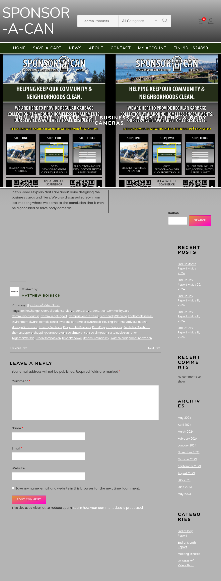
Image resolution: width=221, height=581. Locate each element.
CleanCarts (80, 311)
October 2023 (187, 459)
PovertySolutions (50, 327)
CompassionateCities (83, 316)
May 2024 (184, 418)
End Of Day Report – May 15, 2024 (189, 316)
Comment (21, 381)
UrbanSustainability (96, 338)
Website (18, 468)
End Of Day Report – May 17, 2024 (189, 300)
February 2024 (188, 439)
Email (17, 448)
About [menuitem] (96, 48)
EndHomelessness (140, 316)
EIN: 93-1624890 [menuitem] (190, 48)
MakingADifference (25, 327)
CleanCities (97, 311)
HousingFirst (110, 322)
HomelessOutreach (88, 322)
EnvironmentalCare (25, 322)
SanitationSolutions (137, 327)
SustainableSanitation (123, 333)
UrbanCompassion (48, 338)
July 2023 (184, 480)
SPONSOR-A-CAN (36, 21)
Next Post (154, 348)
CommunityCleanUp (25, 316)
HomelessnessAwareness (56, 322)
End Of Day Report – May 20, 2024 (189, 284)
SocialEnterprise (76, 333)
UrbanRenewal (72, 338)
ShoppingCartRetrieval (48, 333)
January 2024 (187, 445)
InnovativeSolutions (133, 322)
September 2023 (189, 466)
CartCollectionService (56, 311)
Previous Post (18, 348)
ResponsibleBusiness (77, 327)
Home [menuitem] (19, 48)
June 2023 (185, 487)
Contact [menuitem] (121, 48)
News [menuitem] (75, 48)
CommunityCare (118, 311)
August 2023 (186, 473)
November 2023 (189, 452)
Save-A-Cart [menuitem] (47, 48)
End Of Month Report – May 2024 (187, 268)
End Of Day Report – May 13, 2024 (189, 332)
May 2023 (184, 494)
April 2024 (185, 425)
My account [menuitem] (152, 48)
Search (173, 213)
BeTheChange (30, 311)
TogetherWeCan (23, 338)
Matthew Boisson (41, 295)
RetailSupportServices (107, 327)
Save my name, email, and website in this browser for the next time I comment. (77, 488)
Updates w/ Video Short (43, 305)
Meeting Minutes (189, 554)
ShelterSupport (22, 333)
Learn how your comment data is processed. (108, 507)
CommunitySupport (54, 316)
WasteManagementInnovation (131, 338)
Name (17, 428)
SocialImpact (97, 333)
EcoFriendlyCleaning (113, 316)
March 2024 (186, 432)
